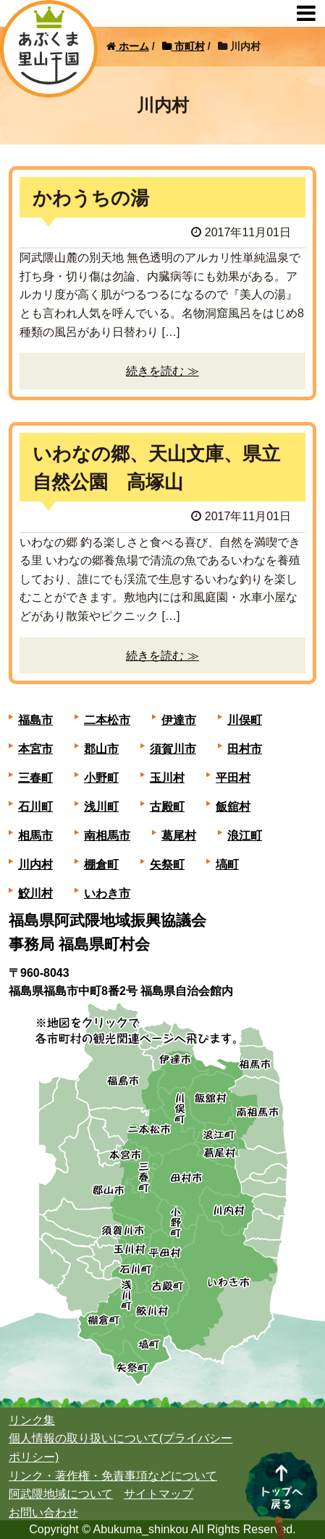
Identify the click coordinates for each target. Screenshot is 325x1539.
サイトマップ (158, 1494)
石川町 (35, 807)
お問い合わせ (43, 1512)
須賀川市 (173, 749)
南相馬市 (107, 835)
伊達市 (178, 720)
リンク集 (32, 1420)
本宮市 (35, 749)
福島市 (35, 720)
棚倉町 (101, 864)
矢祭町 (167, 864)
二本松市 (107, 720)
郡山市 (101, 749)
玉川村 (167, 778)
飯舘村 (233, 807)
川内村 (35, 864)
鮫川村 (35, 893)
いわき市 (107, 893)
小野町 (101, 778)
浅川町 (101, 807)
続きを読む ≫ (162, 371)
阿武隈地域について (61, 1494)
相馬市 (35, 835)
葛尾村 (178, 835)
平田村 (233, 778)
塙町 (227, 864)
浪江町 (244, 835)
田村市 (244, 749)
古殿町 (167, 807)
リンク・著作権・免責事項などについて (113, 1476)
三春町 (35, 778)
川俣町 (244, 720)
